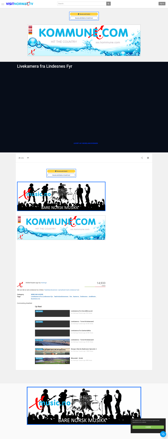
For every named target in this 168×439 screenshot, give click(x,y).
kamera (76, 296)
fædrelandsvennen (61, 296)
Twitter (146, 415)
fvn (71, 296)
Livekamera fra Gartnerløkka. (132, 191)
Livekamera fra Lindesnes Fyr (42, 296)
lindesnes (84, 296)
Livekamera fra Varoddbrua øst (133, 172)
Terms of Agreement (22, 415)
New (63, 410)
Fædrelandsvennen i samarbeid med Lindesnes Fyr (61, 290)
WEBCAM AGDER (37, 294)
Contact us (21, 413)
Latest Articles (43, 410)
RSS (40, 415)
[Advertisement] (61, 260)
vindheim (92, 296)
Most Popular (43, 413)
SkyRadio (147, 410)
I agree (148, 427)
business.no (35, 299)
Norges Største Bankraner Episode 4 (134, 210)
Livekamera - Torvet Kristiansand (133, 182)
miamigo (44, 283)
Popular (64, 413)
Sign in (162, 3)
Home (18, 410)
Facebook (147, 413)
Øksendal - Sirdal (128, 219)
